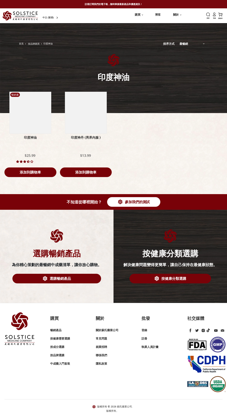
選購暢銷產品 (60, 280)
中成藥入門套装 (60, 366)
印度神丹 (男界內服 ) (86, 140)
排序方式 (169, 46)
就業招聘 (101, 349)
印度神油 (30, 140)
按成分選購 (57, 349)
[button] (25, 164)
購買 (139, 17)
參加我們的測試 (137, 204)
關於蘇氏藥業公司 (107, 332)
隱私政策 (101, 366)
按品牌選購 (57, 357)
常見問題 (101, 341)
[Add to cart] (30, 174)
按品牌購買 (34, 45)
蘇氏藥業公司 (124, 408)
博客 (158, 17)
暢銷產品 (56, 332)
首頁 (21, 45)
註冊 (144, 341)
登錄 (144, 332)
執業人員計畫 (150, 349)
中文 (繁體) (52, 16)
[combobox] (55, 17)
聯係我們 (101, 357)
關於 (177, 17)
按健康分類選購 (173, 280)
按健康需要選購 (60, 341)
